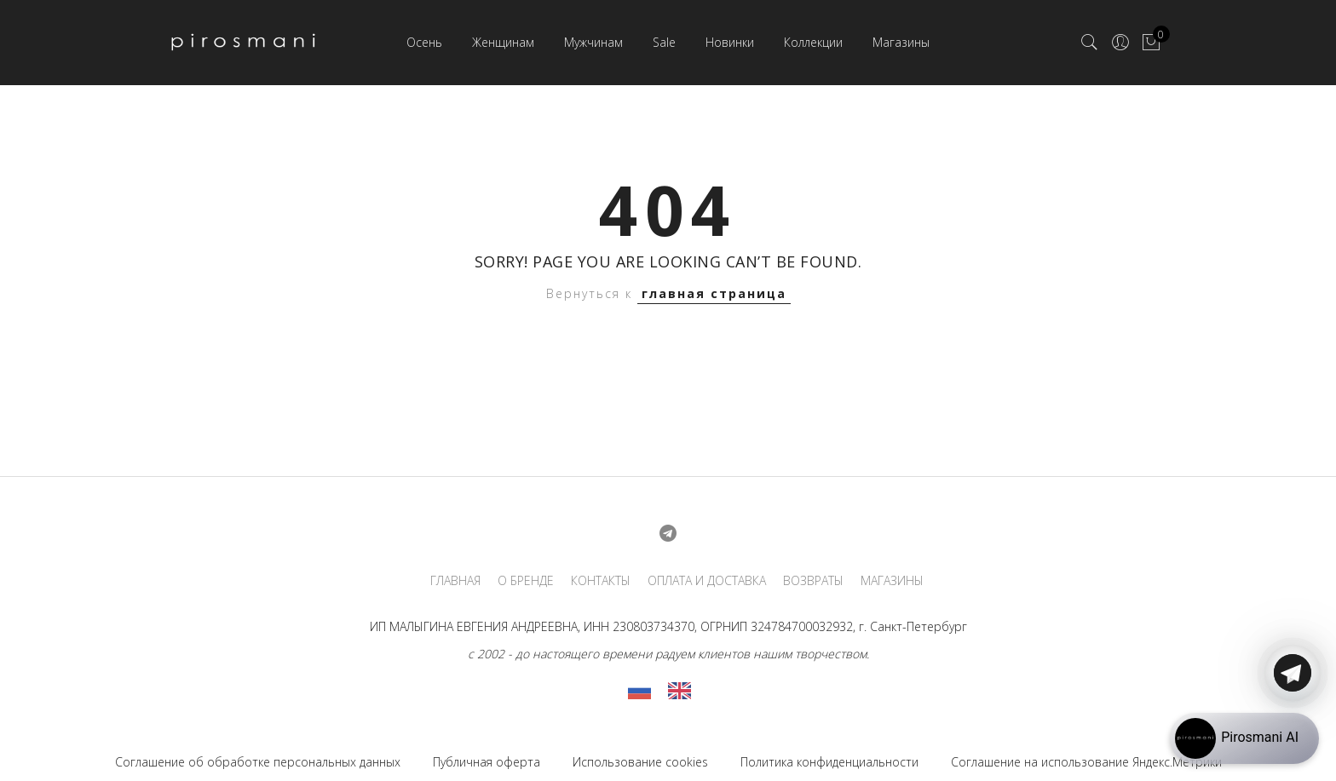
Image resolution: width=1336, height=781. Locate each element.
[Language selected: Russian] (668, 691)
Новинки (729, 42)
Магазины (901, 42)
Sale (664, 42)
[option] (683, 690)
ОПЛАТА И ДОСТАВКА (707, 581)
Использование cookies (640, 762)
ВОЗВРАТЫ (813, 581)
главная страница (714, 293)
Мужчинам (593, 42)
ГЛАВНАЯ (455, 581)
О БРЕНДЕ (526, 581)
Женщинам (503, 42)
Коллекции (813, 42)
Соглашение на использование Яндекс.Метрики (1086, 762)
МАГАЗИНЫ (892, 581)
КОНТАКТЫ (601, 581)
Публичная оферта (486, 762)
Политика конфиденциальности (829, 762)
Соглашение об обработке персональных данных (257, 762)
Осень (424, 42)
